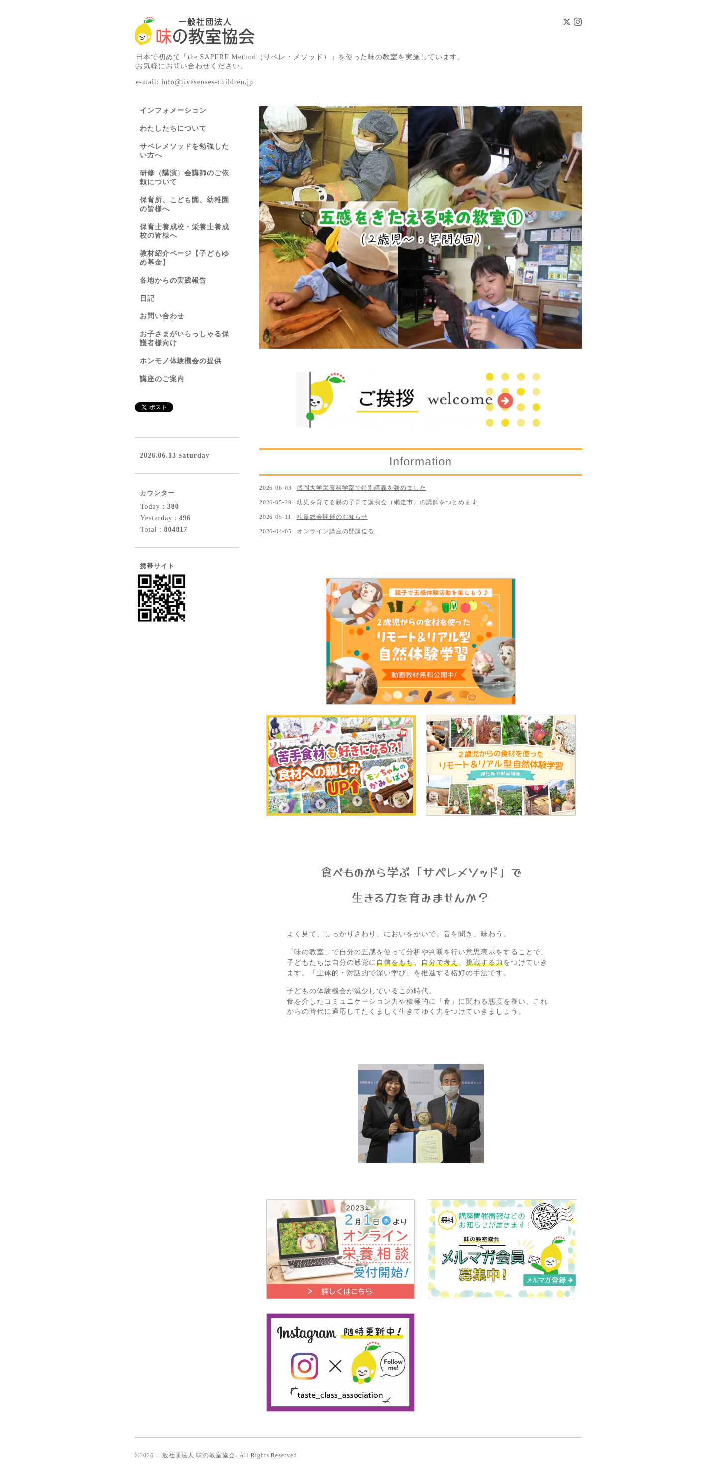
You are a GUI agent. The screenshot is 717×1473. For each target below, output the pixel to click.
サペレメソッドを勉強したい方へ (184, 151)
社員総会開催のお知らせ (332, 516)
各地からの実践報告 (173, 280)
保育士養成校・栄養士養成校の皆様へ (184, 231)
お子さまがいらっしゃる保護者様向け (184, 338)
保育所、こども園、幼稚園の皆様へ (184, 204)
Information (420, 461)
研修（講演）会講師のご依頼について (184, 177)
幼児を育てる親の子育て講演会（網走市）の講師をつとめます (387, 502)
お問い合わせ (162, 316)
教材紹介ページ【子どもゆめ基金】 (184, 258)
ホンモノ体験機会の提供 (181, 361)
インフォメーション (173, 110)
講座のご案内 (162, 379)
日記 (147, 298)
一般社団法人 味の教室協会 (195, 1455)
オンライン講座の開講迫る (335, 531)
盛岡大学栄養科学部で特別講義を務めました (361, 487)
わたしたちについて (173, 128)
